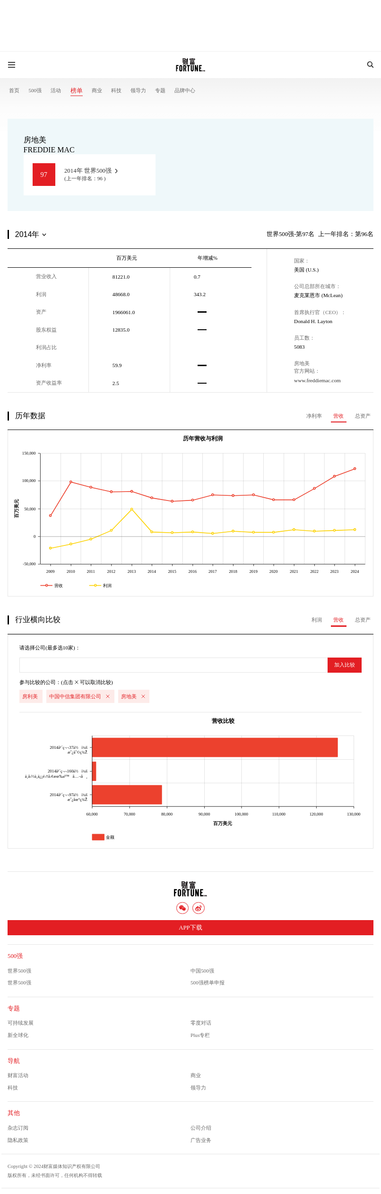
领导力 (138, 90)
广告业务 (200, 1140)
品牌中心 (184, 90)
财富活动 (18, 1075)
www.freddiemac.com (317, 380)
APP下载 (190, 927)
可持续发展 (21, 1023)
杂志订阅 (18, 1128)
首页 (14, 90)
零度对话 (200, 1023)
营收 (338, 416)
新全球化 (18, 1035)
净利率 (314, 416)
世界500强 (19, 971)
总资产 (363, 416)
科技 (116, 90)
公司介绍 (200, 1128)
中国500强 (202, 971)
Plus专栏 (200, 1035)
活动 (56, 90)
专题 (160, 90)
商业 (97, 90)
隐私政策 (18, 1140)
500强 (35, 90)
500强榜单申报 (207, 982)
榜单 (76, 91)
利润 (317, 620)
